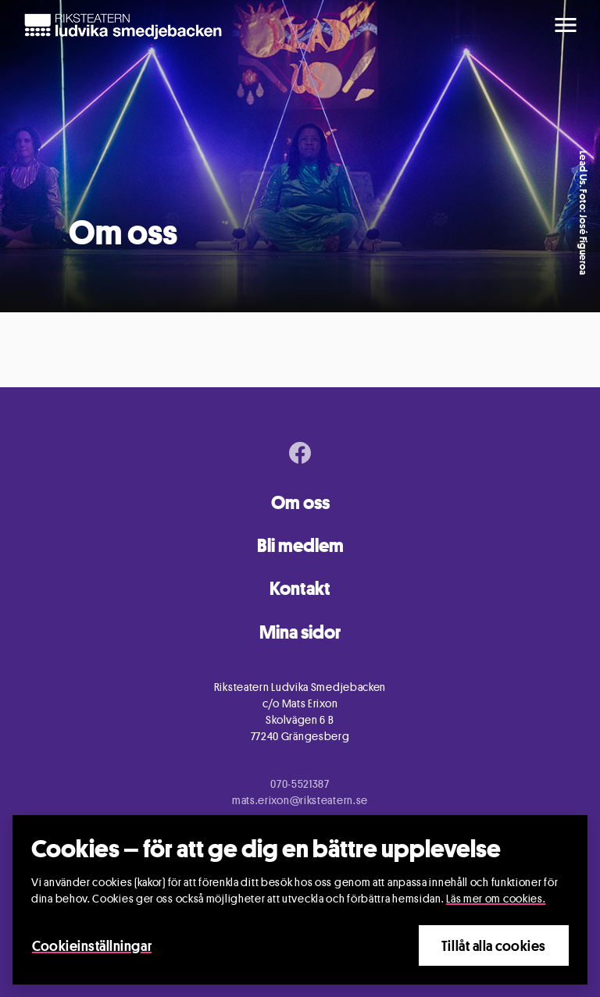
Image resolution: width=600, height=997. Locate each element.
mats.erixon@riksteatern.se (300, 799)
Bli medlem (300, 545)
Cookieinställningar (92, 945)
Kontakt (300, 588)
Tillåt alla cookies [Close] (493, 945)
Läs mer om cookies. (495, 898)
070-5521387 (300, 783)
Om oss (300, 502)
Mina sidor (300, 632)
